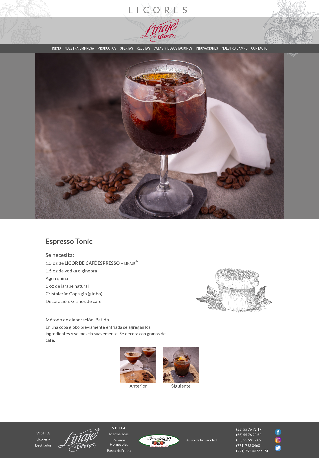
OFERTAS (126, 48)
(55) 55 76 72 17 (248, 429)
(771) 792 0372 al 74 (252, 451)
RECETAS (143, 48)
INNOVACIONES (207, 48)
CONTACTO (259, 48)
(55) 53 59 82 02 (248, 440)
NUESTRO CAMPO (235, 48)
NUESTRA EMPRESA (79, 48)
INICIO (56, 48)
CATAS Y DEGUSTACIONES (173, 48)
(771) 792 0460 (248, 445)
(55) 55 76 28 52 (248, 434)
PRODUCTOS (107, 48)
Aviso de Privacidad (201, 440)
